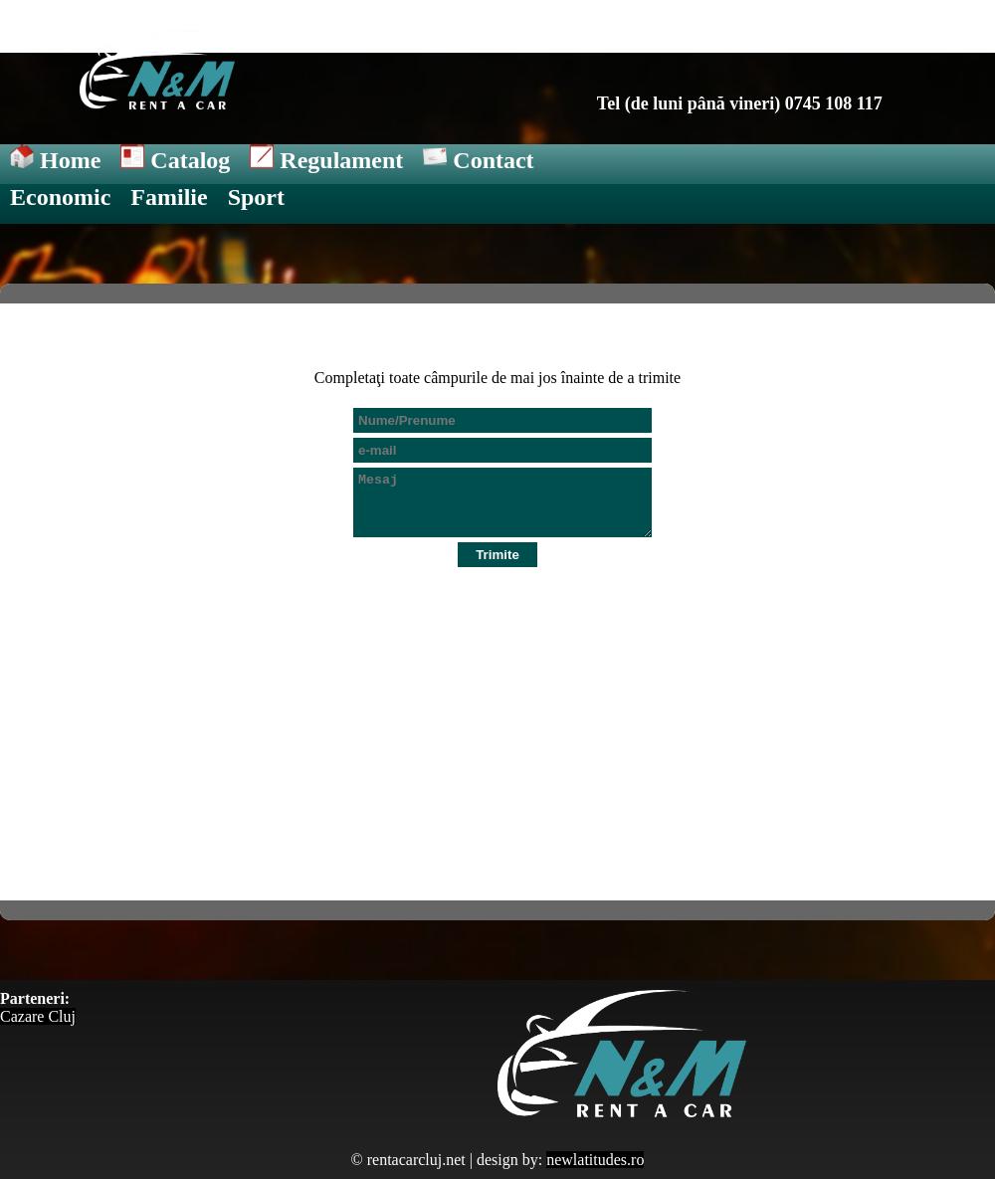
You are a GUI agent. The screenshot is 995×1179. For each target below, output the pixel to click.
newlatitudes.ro (595, 1159)
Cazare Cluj (38, 1016)
